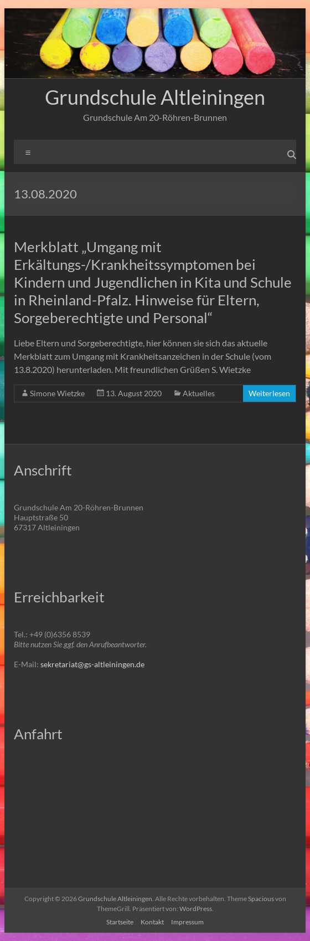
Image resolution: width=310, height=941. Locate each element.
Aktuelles (199, 393)
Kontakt (152, 922)
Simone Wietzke (57, 393)
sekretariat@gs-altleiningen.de (92, 664)
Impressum (187, 922)
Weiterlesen (269, 393)
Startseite (119, 922)
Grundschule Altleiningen (155, 97)
